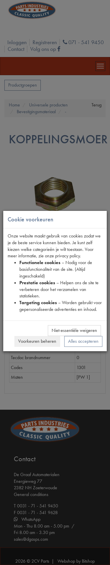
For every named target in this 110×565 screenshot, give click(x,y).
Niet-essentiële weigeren (74, 330)
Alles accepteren (83, 341)
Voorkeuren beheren (37, 341)
